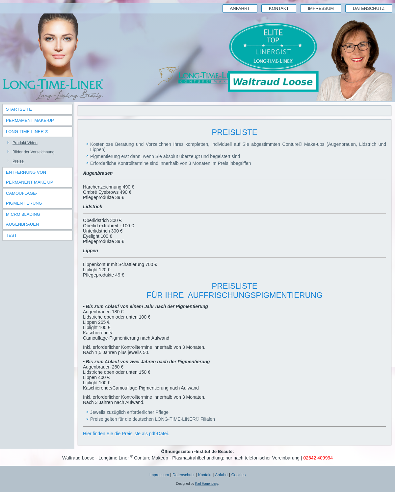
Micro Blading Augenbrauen (23, 219)
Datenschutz (368, 8)
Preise (18, 161)
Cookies (238, 475)
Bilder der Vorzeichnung (33, 152)
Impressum (321, 8)
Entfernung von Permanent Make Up (29, 177)
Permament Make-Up (30, 120)
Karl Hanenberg (206, 483)
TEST (11, 235)
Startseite (19, 109)
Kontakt (279, 8)
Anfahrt (240, 8)
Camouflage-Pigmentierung (24, 198)
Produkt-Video (25, 143)
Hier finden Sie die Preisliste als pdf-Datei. (126, 433)
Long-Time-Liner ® (27, 131)
